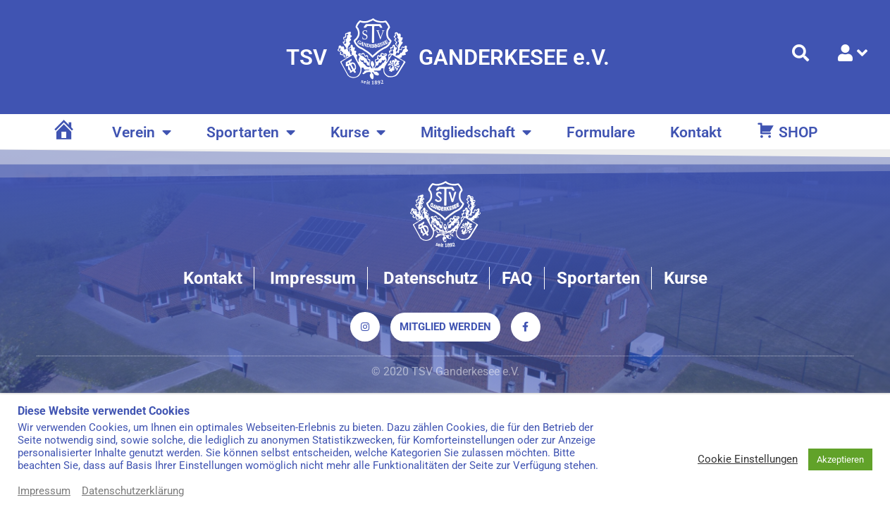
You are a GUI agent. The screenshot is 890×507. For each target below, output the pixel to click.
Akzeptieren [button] (840, 459)
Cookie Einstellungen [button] (748, 459)
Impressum (44, 490)
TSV (306, 57)
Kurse (357, 132)
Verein (141, 132)
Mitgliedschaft (476, 132)
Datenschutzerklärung (133, 490)
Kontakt (696, 132)
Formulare (601, 132)
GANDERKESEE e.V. (514, 57)
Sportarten (250, 132)
